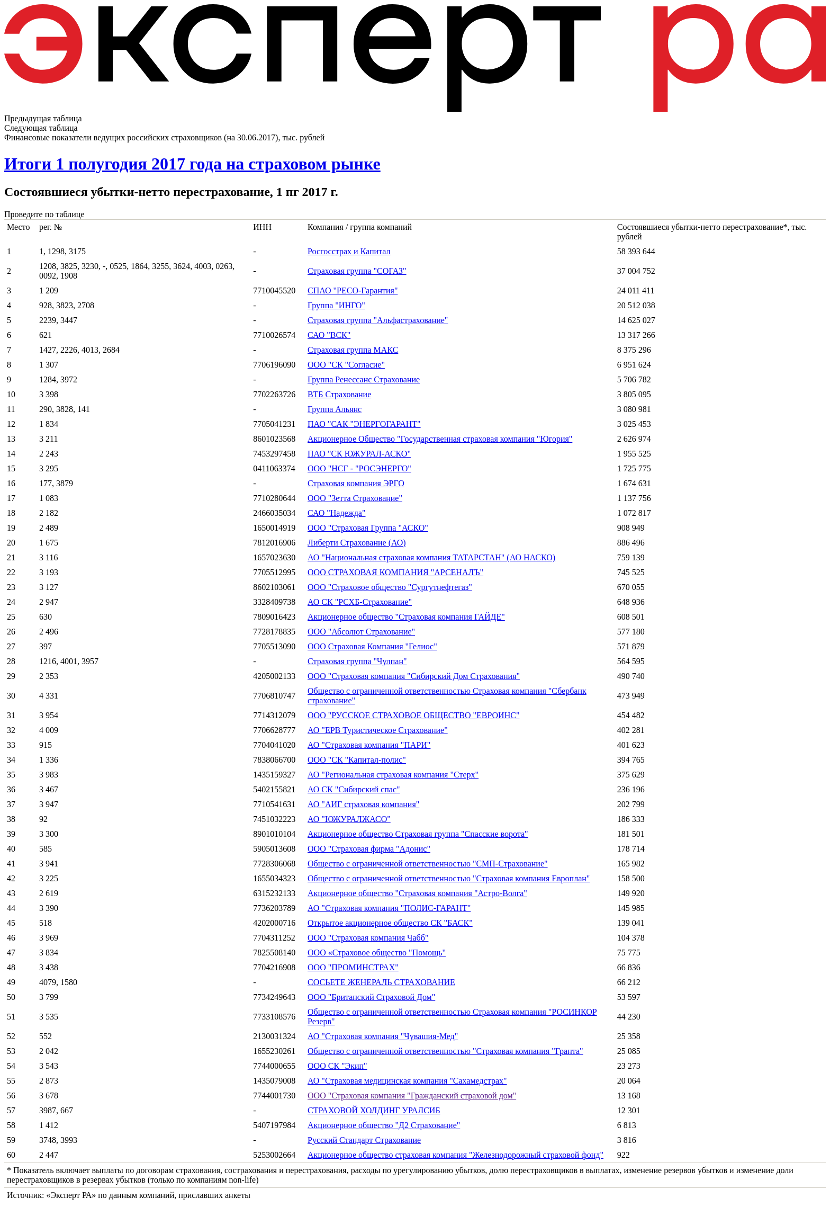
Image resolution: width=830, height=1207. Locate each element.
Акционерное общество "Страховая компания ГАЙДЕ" (406, 616)
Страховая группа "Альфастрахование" (378, 320)
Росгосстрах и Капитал (349, 251)
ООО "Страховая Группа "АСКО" (368, 527)
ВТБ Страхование (339, 394)
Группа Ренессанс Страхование (364, 379)
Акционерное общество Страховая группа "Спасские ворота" (418, 833)
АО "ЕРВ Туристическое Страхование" (378, 730)
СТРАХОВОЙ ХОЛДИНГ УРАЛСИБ (374, 1110)
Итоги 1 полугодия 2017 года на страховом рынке (192, 163)
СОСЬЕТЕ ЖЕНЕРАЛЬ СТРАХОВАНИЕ (381, 982)
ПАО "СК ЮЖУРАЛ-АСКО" (359, 453)
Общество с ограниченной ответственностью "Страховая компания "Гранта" (445, 1051)
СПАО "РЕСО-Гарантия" (353, 290)
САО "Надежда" (336, 512)
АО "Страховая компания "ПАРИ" (369, 744)
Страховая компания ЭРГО (356, 483)
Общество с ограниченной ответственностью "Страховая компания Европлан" (449, 878)
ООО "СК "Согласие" (346, 364)
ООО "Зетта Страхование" (355, 498)
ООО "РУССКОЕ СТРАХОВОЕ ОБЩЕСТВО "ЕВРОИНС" (413, 715)
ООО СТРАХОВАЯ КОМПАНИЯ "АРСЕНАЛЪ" (395, 572)
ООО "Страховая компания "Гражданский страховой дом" (412, 1095)
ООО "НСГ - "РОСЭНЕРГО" (359, 468)
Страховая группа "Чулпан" (357, 661)
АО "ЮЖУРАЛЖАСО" (349, 819)
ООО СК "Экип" (337, 1065)
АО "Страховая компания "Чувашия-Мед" (383, 1036)
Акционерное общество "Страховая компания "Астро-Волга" (417, 893)
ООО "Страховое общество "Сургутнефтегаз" (390, 587)
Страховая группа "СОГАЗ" (357, 270)
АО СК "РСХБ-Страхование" (360, 601)
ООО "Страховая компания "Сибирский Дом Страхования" (414, 676)
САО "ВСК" (329, 334)
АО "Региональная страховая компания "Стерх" (393, 774)
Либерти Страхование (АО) (357, 542)
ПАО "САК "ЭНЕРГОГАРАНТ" (364, 423)
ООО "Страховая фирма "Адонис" (369, 848)
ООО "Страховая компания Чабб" (368, 937)
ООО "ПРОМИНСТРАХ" (353, 967)
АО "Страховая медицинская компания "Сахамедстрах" (407, 1080)
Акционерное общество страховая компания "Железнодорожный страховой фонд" (455, 1154)
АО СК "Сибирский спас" (354, 789)
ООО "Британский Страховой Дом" (371, 997)
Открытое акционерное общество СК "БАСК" (390, 922)
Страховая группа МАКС (353, 349)
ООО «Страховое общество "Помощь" (377, 952)
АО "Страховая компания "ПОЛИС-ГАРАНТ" (389, 908)
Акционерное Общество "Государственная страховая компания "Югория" (440, 438)
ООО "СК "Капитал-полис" (357, 759)
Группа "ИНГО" (336, 305)
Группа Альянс (335, 409)
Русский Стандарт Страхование (364, 1140)
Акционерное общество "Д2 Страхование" (384, 1125)
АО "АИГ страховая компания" (363, 804)
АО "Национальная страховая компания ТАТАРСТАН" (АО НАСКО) (431, 557)
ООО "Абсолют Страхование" (361, 631)
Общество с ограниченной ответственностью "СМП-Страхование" (428, 863)
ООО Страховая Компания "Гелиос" (372, 646)
